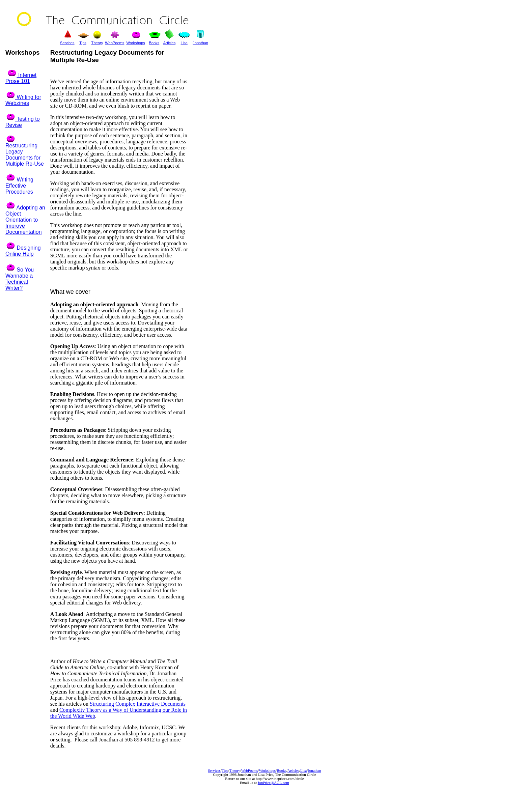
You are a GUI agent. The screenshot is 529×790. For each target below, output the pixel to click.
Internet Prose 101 (20, 78)
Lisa (303, 770)
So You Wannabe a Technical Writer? (19, 279)
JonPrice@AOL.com (273, 783)
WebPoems (249, 770)
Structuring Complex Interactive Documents (138, 704)
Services (214, 770)
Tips (225, 770)
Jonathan (314, 770)
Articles (293, 770)
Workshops (135, 43)
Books (281, 770)
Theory (234, 770)
